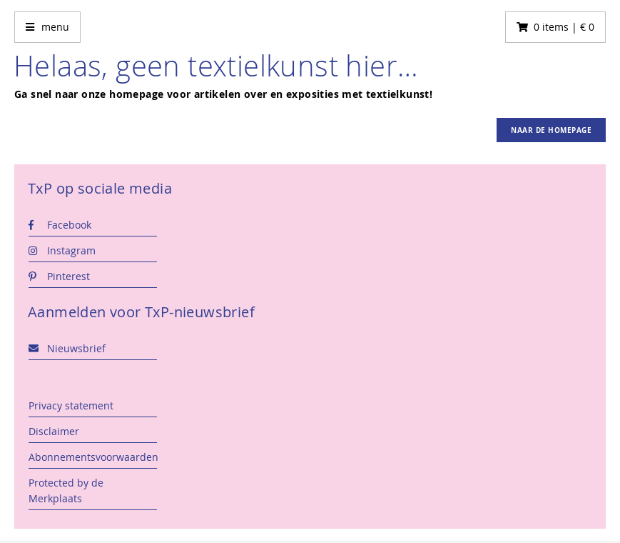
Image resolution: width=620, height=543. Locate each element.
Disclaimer (54, 431)
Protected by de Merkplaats (66, 490)
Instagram (62, 250)
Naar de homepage (551, 130)
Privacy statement (71, 405)
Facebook (60, 224)
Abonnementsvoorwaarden (93, 457)
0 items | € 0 (564, 27)
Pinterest (59, 276)
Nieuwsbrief (67, 348)
